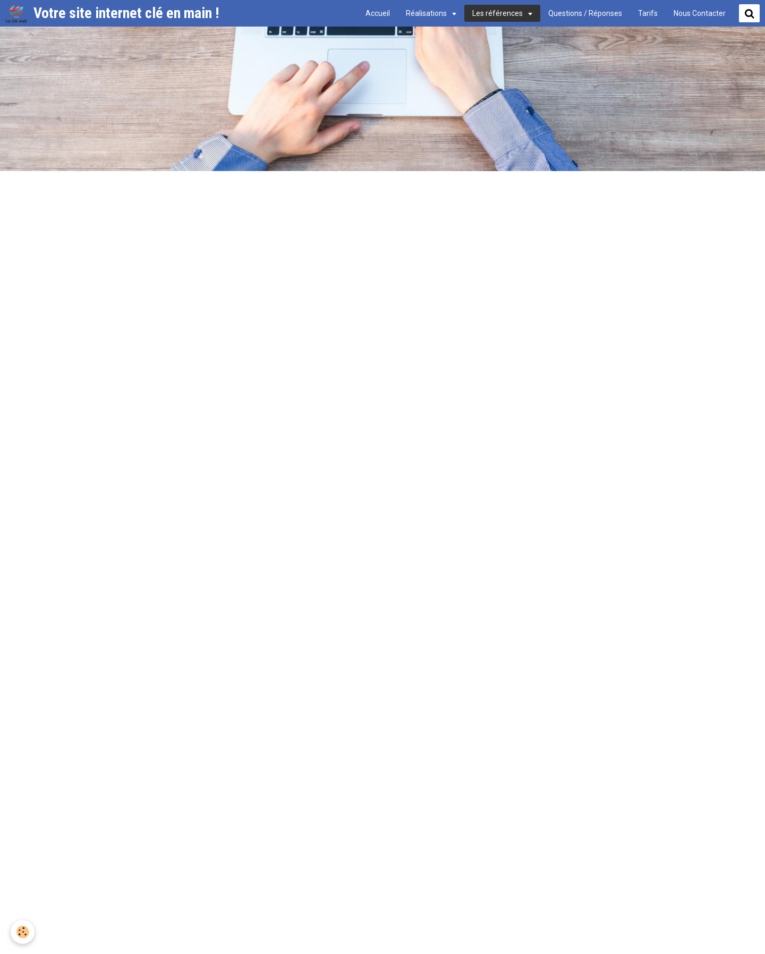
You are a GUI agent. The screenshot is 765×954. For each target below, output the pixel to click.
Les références (498, 13)
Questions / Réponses (585, 13)
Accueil (378, 13)
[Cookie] (23, 932)
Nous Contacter (700, 13)
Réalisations (427, 13)
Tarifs (648, 13)
